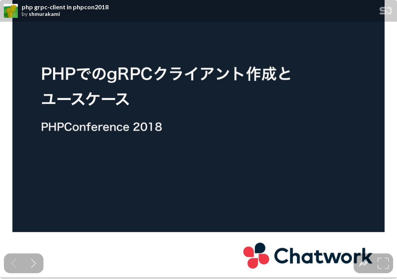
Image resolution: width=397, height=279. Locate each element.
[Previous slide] (13, 263)
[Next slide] (33, 263)
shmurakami (44, 14)
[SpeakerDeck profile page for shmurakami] (11, 11)
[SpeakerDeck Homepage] (386, 12)
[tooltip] (363, 263)
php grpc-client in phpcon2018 (65, 7)
